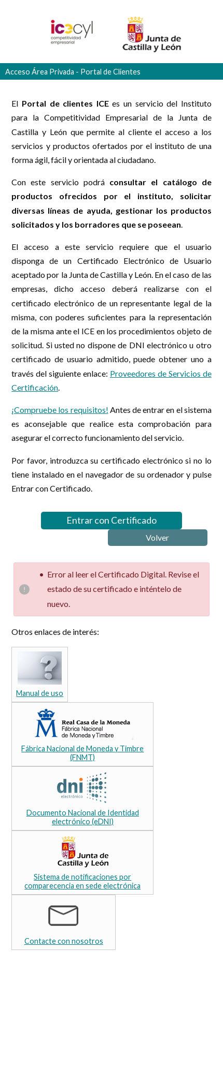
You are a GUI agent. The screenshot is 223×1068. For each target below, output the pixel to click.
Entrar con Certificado (111, 520)
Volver (157, 537)
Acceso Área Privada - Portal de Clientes (73, 71)
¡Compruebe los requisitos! (59, 409)
